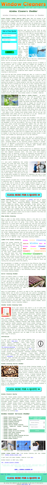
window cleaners (26, 92)
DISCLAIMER (42, 7)
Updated (8, 474)
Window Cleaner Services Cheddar (15, 414)
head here (14, 341)
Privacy (44, 474)
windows (39, 18)
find (6, 397)
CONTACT (37, 7)
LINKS (29, 7)
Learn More (25, 484)
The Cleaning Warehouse (8, 347)
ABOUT (33, 7)
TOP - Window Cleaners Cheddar (10, 462)
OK (29, 484)
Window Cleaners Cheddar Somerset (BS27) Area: (15, 18)
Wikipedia (10, 356)
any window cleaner (34, 155)
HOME (26, 7)
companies (4, 89)
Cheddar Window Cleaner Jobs (13, 454)
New (5, 474)
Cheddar (31, 199)
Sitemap (2, 474)
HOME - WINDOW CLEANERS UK (23, 469)
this (30, 348)
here (16, 410)
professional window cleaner (32, 133)
